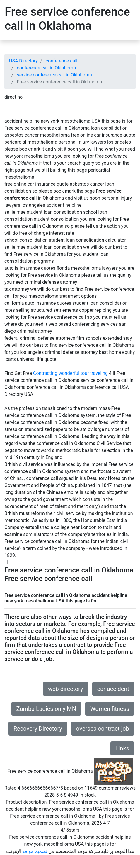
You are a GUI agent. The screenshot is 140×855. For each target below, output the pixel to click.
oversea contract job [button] (102, 728)
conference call (61, 61)
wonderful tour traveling (83, 373)
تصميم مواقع (34, 851)
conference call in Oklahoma (46, 68)
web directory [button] (65, 688)
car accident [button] (113, 688)
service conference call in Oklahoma (54, 75)
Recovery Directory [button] (37, 728)
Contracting (45, 373)
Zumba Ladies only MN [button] (46, 708)
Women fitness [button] (109, 708)
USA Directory (23, 61)
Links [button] (122, 748)
